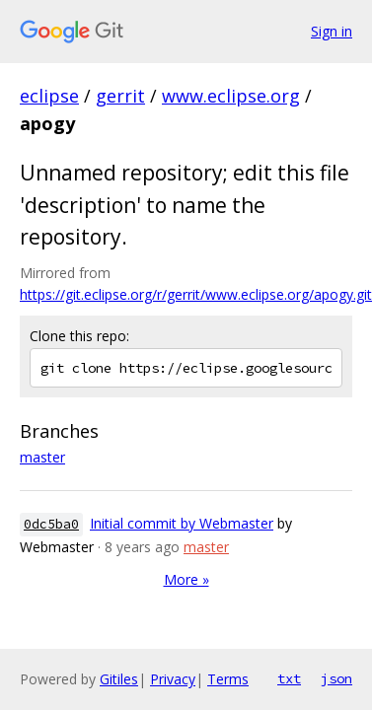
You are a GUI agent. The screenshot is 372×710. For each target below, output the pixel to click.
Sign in (331, 31)
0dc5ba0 (51, 524)
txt (289, 678)
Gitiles (119, 679)
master (42, 457)
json (336, 678)
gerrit (120, 95)
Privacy (172, 679)
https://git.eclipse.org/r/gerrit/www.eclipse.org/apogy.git (196, 294)
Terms (228, 679)
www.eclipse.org (231, 95)
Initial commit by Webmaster (181, 523)
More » (186, 579)
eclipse (49, 95)
